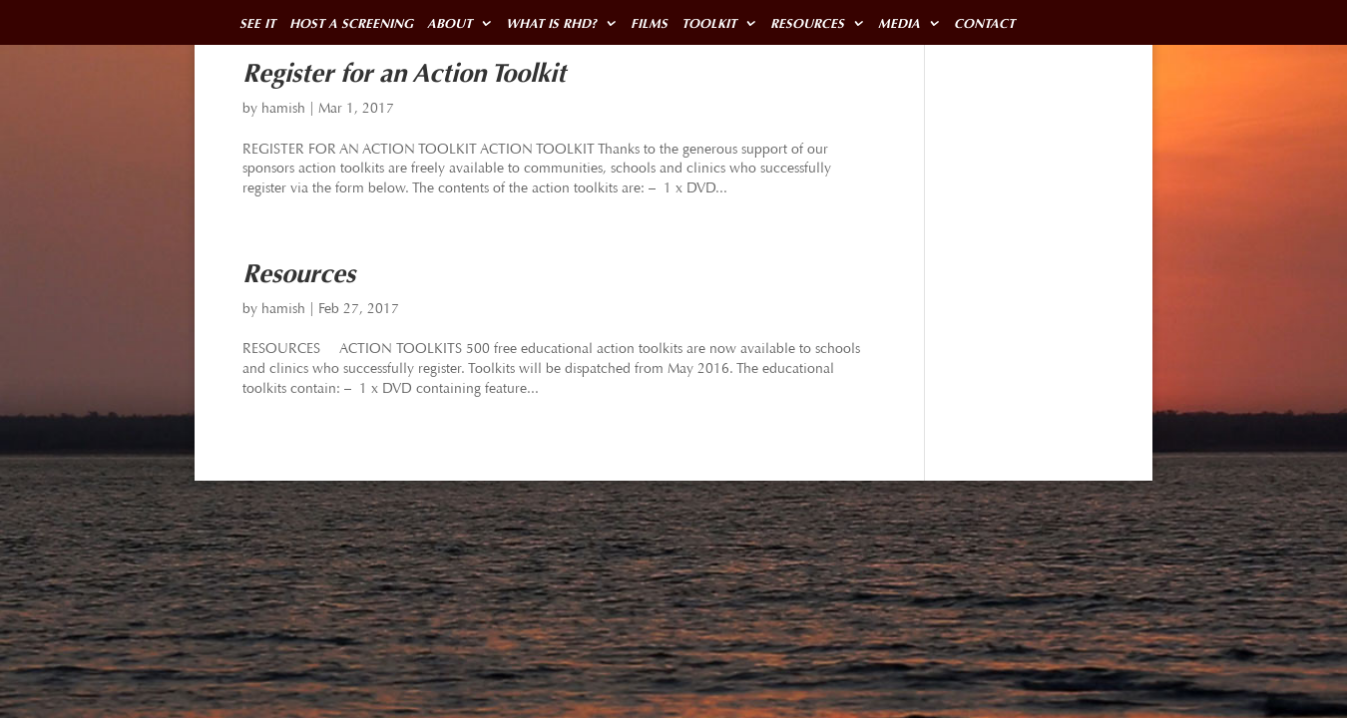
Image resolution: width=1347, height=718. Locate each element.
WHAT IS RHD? (568, 24)
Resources (298, 273)
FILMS (669, 24)
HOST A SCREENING (356, 24)
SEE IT (258, 24)
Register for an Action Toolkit (404, 73)
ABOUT (460, 24)
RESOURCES (835, 24)
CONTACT (1018, 24)
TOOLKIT (732, 24)
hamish (283, 108)
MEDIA (930, 24)
